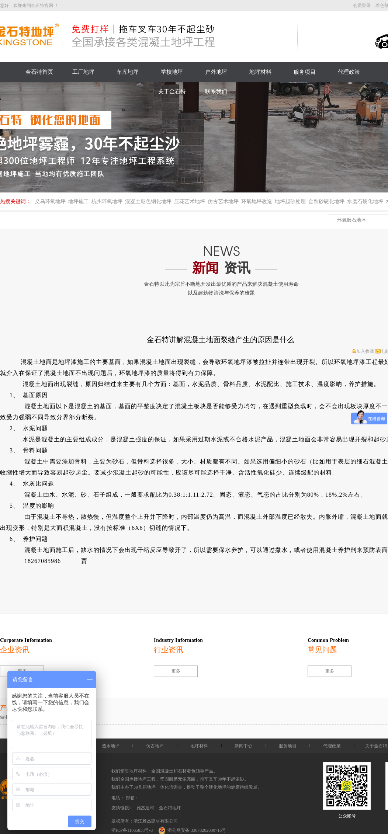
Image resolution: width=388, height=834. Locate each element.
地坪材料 (260, 72)
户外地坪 (216, 72)
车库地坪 (128, 72)
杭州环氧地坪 (106, 201)
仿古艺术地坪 (223, 201)
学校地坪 (172, 72)
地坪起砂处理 (290, 201)
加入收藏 (363, 351)
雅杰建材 (145, 807)
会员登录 (362, 5)
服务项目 (305, 72)
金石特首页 (39, 72)
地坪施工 (78, 201)
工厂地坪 (83, 72)
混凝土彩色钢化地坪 (148, 201)
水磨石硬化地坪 (365, 201)
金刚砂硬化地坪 (326, 201)
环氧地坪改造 (256, 201)
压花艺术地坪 (189, 201)
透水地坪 (110, 745)
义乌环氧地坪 (50, 201)
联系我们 (216, 91)
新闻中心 (243, 745)
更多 (176, 671)
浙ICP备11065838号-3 (132, 830)
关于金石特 (172, 91)
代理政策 (349, 72)
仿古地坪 (155, 745)
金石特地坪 (170, 807)
